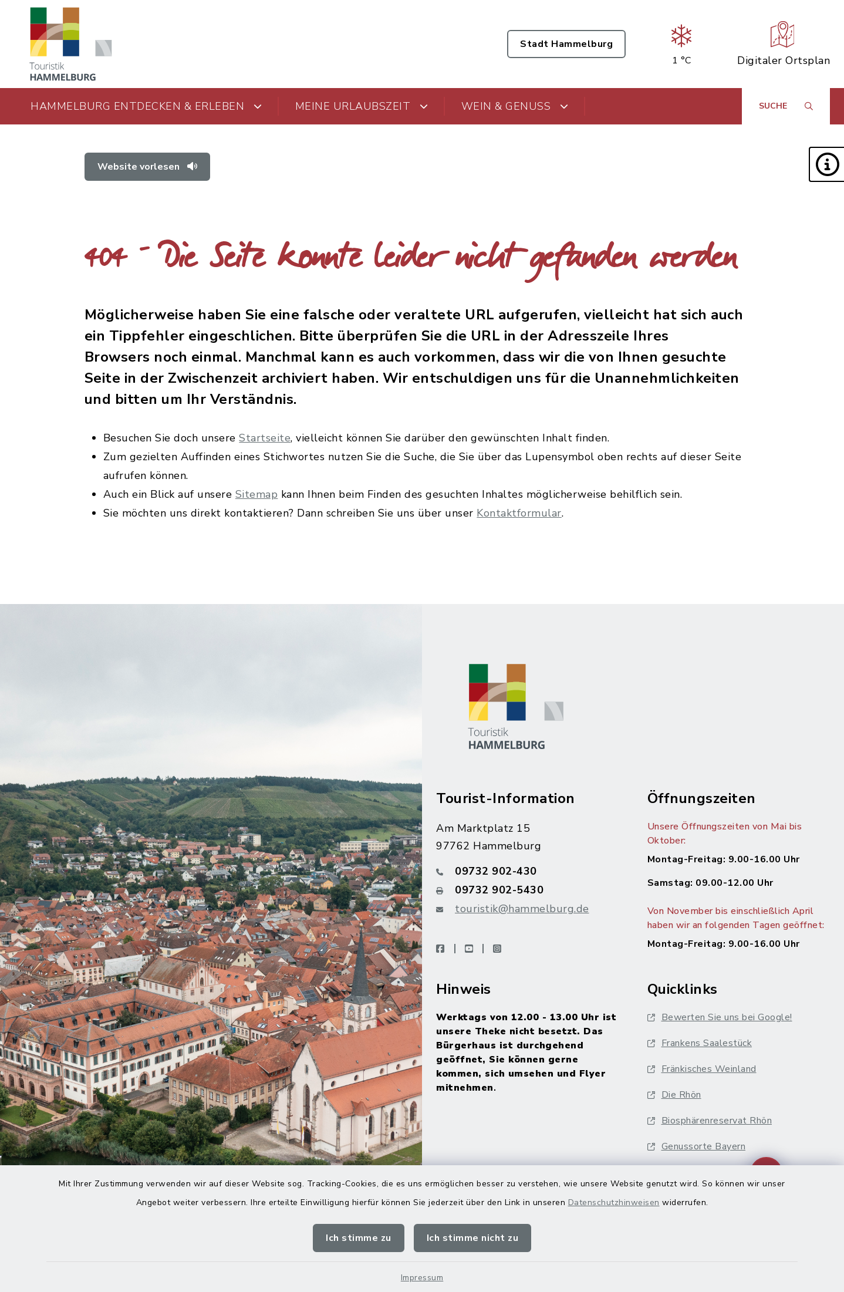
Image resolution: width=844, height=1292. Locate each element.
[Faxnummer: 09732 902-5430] (527, 890)
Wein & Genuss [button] (515, 106)
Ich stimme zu (358, 1238)
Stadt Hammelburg (566, 44)
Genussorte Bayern (696, 1146)
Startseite (265, 438)
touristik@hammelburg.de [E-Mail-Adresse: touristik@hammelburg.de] (522, 909)
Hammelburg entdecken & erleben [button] (146, 106)
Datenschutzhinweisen (614, 1202)
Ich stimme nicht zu (473, 1238)
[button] (826, 164)
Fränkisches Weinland (702, 1068)
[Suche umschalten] (786, 106)
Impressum (422, 1277)
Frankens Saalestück (699, 1043)
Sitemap (256, 494)
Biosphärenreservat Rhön (709, 1120)
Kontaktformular (519, 513)
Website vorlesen (147, 166)
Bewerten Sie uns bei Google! (719, 1017)
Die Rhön (674, 1094)
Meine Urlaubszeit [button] (361, 106)
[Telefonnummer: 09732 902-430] (527, 871)
